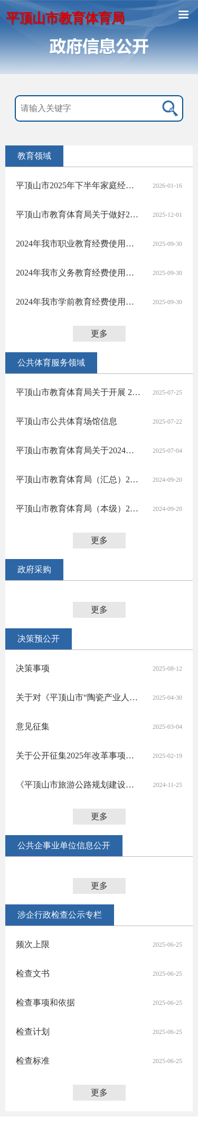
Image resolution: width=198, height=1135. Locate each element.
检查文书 (33, 973)
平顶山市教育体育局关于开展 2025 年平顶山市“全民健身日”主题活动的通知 (78, 392)
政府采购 (34, 569)
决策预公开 (38, 638)
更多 (99, 333)
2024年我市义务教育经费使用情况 (78, 272)
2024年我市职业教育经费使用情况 (78, 243)
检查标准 (33, 1060)
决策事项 (33, 668)
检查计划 (33, 1031)
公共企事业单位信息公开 (63, 845)
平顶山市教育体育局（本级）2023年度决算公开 (78, 508)
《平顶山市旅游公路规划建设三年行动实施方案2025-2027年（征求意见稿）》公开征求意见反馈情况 (78, 784)
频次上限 (33, 944)
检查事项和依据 (45, 1002)
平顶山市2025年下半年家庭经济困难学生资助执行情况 (78, 185)
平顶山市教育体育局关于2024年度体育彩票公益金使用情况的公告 (78, 450)
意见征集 (33, 726)
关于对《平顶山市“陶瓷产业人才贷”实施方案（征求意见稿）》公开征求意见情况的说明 (78, 697)
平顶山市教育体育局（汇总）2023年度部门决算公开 (78, 479)
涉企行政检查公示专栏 (59, 914)
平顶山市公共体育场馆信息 (66, 421)
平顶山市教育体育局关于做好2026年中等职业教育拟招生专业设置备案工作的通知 (78, 214)
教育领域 (34, 155)
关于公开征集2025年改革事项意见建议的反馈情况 (78, 755)
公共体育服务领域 (51, 362)
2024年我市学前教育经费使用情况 (78, 301)
